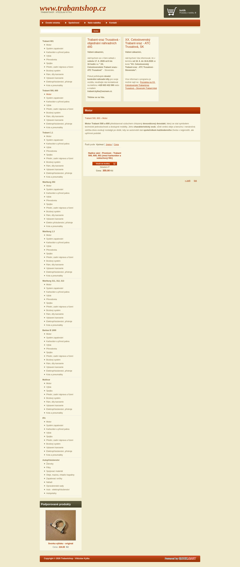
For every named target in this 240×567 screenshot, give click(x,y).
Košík (182, 10)
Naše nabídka (94, 23)
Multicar (46, 380)
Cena (116, 144)
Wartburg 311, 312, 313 (53, 281)
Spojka (49, 63)
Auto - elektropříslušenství (58, 489)
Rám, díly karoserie (55, 74)
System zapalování (54, 288)
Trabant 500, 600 (50, 90)
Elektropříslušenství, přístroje (59, 82)
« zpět (187, 181)
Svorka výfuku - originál (60, 543)
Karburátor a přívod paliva (57, 52)
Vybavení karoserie (54, 78)
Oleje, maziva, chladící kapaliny (60, 475)
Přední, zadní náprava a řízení (59, 67)
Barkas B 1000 (49, 330)
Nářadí (49, 482)
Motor (48, 45)
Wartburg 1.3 (48, 231)
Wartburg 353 (48, 182)
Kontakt (113, 23)
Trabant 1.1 (47, 132)
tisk (195, 181)
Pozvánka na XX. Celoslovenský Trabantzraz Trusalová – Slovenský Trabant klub (141, 85)
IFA (44, 418)
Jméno (109, 144)
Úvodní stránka (52, 23)
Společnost (74, 23)
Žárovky (49, 464)
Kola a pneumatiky (54, 85)
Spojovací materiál (54, 471)
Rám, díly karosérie (55, 314)
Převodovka (51, 59)
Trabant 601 (48, 41)
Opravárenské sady (55, 486)
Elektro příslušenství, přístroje (59, 222)
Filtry (48, 467)
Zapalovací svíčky (54, 478)
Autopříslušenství (50, 460)
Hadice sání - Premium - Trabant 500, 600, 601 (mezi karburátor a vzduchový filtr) (104, 155)
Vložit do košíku (103, 164)
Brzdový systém (53, 71)
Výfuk (48, 56)
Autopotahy (51, 493)
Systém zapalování (54, 48)
